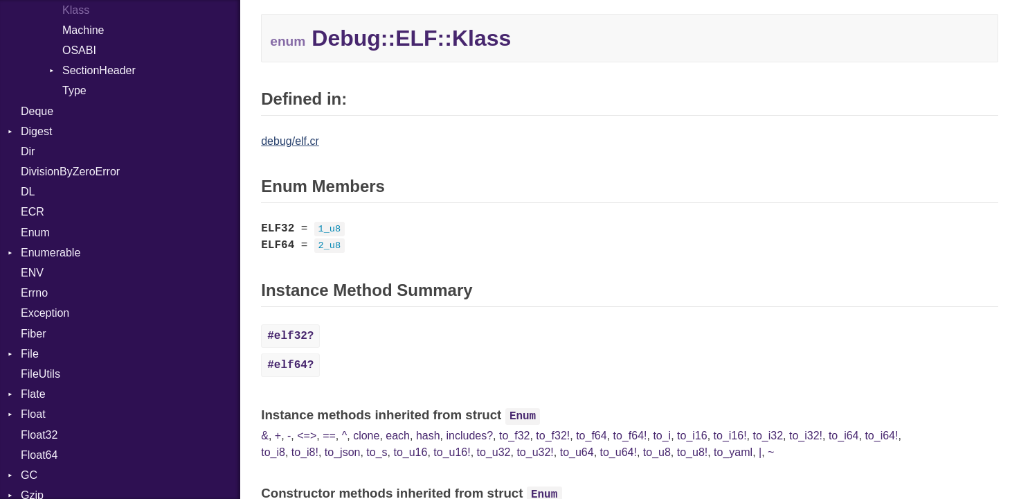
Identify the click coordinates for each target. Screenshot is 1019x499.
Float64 (39, 455)
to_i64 (844, 435)
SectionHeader (99, 70)
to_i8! (304, 452)
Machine (83, 30)
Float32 (39, 435)
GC (29, 475)
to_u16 (410, 452)
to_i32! (805, 435)
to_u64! (618, 452)
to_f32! (553, 435)
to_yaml (733, 452)
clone (366, 435)
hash (428, 435)
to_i (662, 435)
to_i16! (730, 435)
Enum (35, 232)
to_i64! (881, 435)
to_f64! (630, 435)
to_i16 (692, 435)
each (398, 435)
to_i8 (273, 452)
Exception (45, 313)
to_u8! (692, 452)
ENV (32, 273)
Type (74, 90)
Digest (36, 131)
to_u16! (451, 452)
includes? (469, 435)
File (30, 354)
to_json (343, 452)
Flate (33, 394)
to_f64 (591, 435)
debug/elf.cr (290, 141)
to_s (376, 452)
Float (33, 414)
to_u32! (534, 452)
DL (28, 192)
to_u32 (494, 452)
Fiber (33, 334)
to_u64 (577, 452)
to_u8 (657, 452)
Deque (37, 111)
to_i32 (767, 435)
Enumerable (50, 253)
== (329, 435)
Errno (34, 293)
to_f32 (514, 435)
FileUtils (40, 374)
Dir (28, 151)
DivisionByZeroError (70, 171)
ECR (32, 212)
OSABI (79, 50)
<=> (306, 435)
